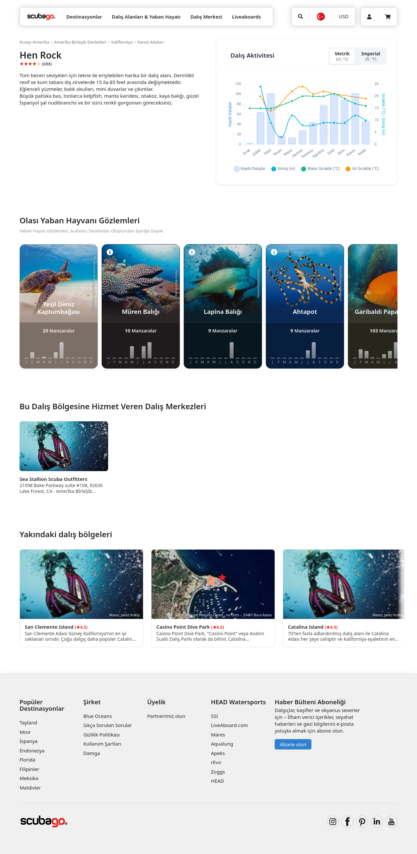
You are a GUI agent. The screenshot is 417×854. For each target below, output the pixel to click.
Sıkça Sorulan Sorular (107, 725)
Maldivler (30, 787)
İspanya (28, 741)
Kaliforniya (122, 42)
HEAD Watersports (238, 702)
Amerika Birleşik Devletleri (80, 42)
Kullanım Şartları (102, 743)
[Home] (41, 17)
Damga (91, 753)
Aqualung (222, 743)
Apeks (217, 753)
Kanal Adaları (150, 42)
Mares (218, 734)
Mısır (25, 732)
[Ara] (301, 16)
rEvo (216, 762)
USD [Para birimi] (344, 16)
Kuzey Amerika (34, 42)
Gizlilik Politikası (101, 734)
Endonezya (32, 750)
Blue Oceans (97, 716)
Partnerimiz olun (166, 716)
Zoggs (218, 771)
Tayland (28, 722)
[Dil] (321, 16)
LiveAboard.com (229, 725)
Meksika (29, 778)
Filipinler (29, 769)
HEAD (217, 780)
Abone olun (293, 744)
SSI (214, 716)
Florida (27, 759)
